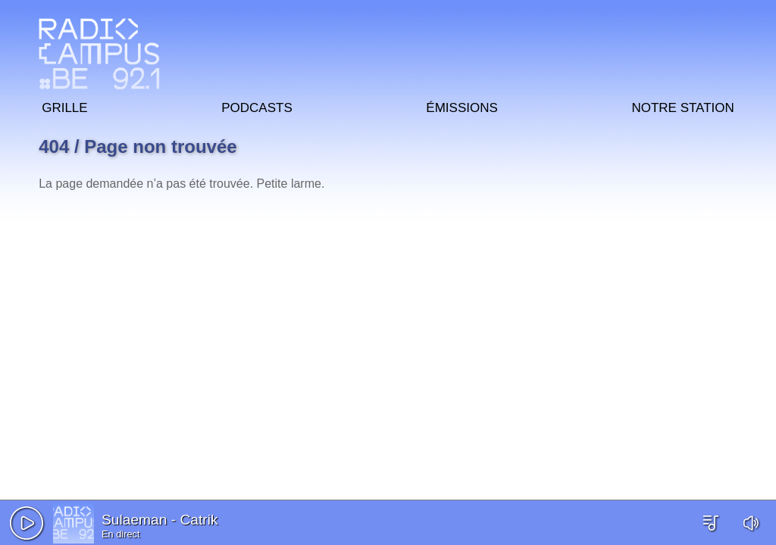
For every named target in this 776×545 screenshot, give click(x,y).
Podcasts (257, 105)
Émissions (461, 105)
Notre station (682, 105)
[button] (26, 523)
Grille (64, 105)
